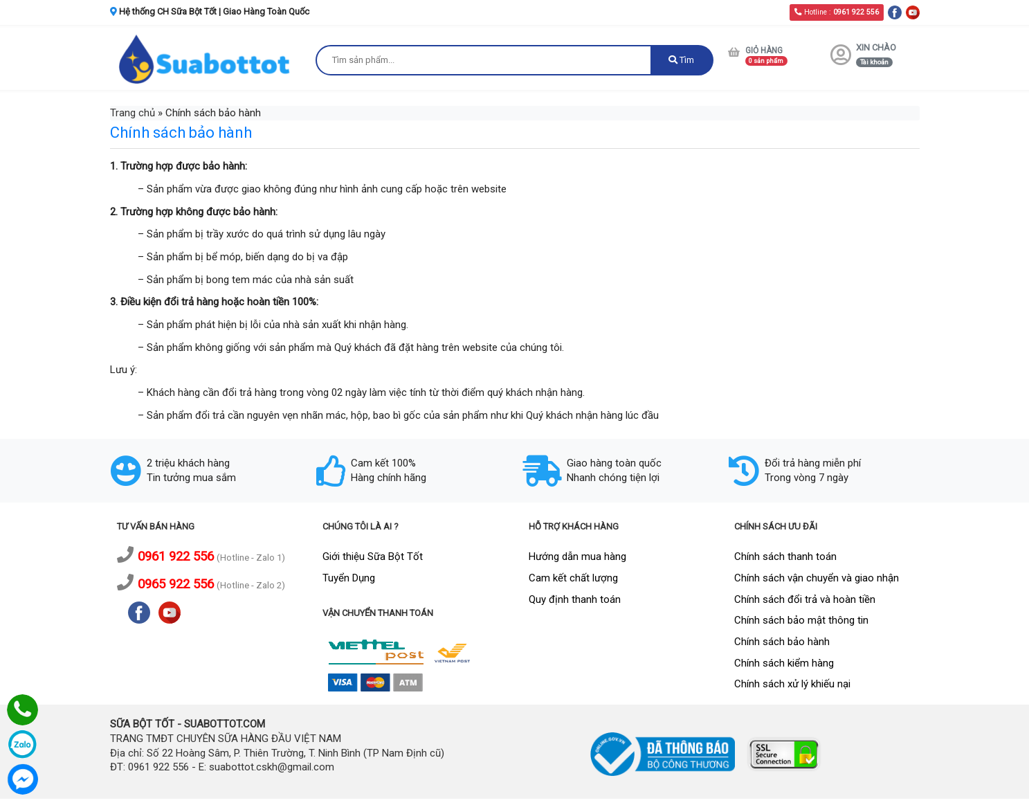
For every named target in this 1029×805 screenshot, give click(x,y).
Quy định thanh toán (575, 599)
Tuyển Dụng (348, 578)
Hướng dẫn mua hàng (577, 556)
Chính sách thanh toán (785, 556)
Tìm (681, 60)
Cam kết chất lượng (573, 578)
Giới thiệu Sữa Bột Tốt (372, 556)
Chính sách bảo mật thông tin (801, 620)
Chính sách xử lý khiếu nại (792, 684)
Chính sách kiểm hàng (784, 663)
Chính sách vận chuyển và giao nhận (816, 578)
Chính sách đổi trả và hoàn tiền (804, 599)
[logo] (206, 58)
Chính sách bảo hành (782, 641)
